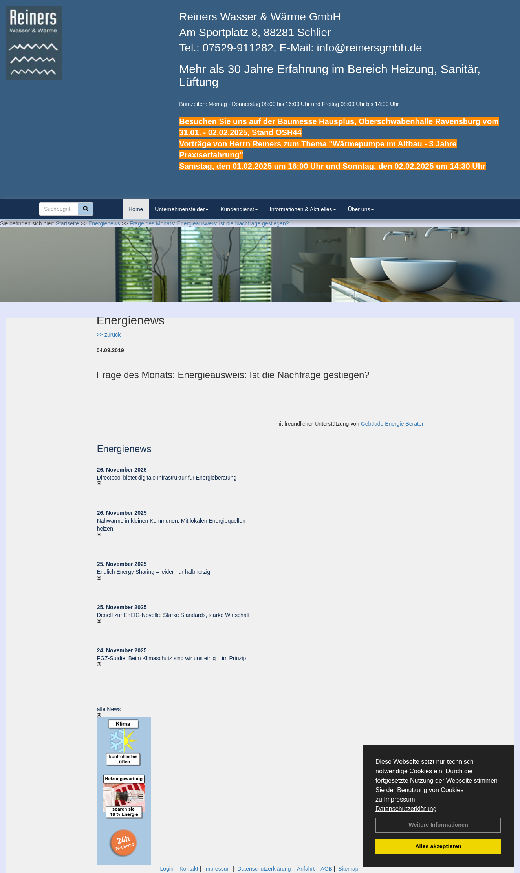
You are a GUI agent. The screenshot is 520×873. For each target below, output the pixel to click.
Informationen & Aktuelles (303, 209)
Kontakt (188, 869)
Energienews (124, 448)
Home (135, 209)
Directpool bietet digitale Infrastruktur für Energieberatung (167, 477)
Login (166, 869)
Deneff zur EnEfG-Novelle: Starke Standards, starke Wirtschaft (173, 615)
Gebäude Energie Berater (392, 424)
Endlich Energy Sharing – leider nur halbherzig (154, 572)
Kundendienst (239, 209)
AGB (326, 869)
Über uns (361, 209)
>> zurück (109, 334)
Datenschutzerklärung (406, 808)
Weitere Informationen (438, 825)
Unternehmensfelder (182, 209)
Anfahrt (306, 869)
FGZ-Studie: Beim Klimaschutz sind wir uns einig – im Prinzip (171, 658)
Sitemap (348, 869)
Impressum (399, 799)
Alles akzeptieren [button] (438, 846)
